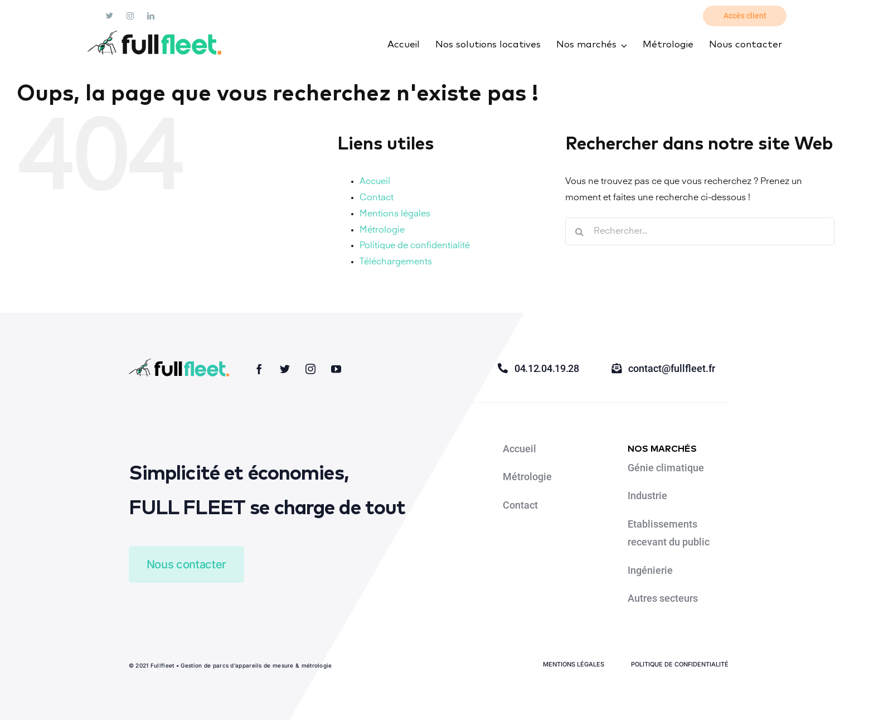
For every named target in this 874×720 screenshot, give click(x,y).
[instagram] (130, 16)
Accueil (375, 181)
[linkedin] (150, 16)
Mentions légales (395, 214)
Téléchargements (396, 262)
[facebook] (259, 369)
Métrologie (382, 230)
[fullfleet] (154, 35)
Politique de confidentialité (415, 245)
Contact (377, 198)
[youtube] (336, 369)
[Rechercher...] (699, 231)
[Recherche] (579, 231)
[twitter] (109, 16)
